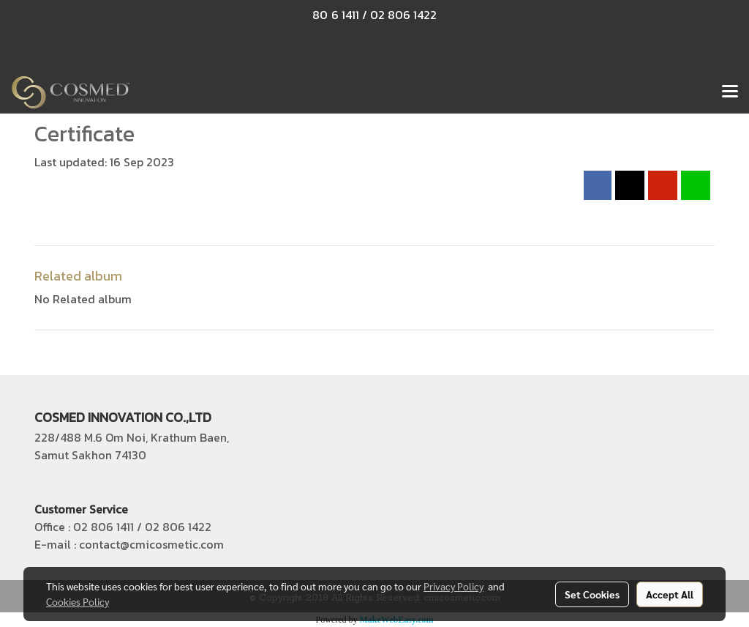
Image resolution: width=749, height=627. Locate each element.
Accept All (669, 594)
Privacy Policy (453, 586)
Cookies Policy (77, 601)
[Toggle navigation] (730, 92)
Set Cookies (592, 594)
